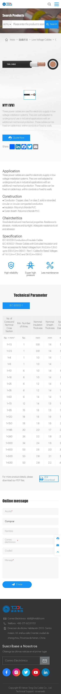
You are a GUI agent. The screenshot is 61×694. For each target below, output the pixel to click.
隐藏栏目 (23, 40)
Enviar (17, 582)
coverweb (40, 690)
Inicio (12, 40)
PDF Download (47, 478)
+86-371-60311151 (26, 622)
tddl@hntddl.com (35, 617)
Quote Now (16, 137)
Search (51, 24)
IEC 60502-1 (16, 305)
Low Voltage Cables (41, 40)
